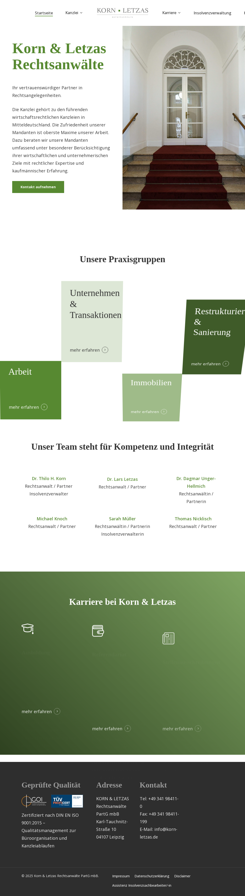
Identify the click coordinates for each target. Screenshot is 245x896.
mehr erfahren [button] (83, 356)
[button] (38, 188)
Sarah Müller (122, 530)
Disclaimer (182, 876)
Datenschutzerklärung (151, 876)
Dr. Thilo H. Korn (49, 490)
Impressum (121, 876)
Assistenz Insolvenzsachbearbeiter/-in (141, 885)
